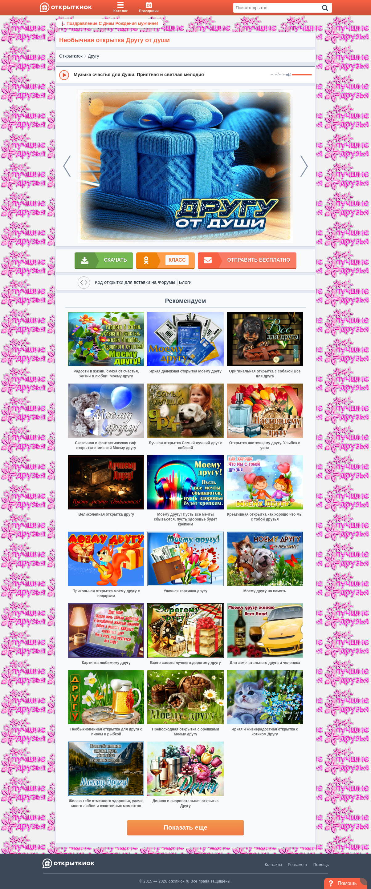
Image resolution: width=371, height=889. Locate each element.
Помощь (321, 864)
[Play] (64, 75)
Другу (93, 56)
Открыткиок (71, 56)
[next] (304, 166)
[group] (185, 74)
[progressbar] (302, 75)
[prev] (67, 166)
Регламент (298, 864)
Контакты (273, 864)
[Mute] (289, 75)
